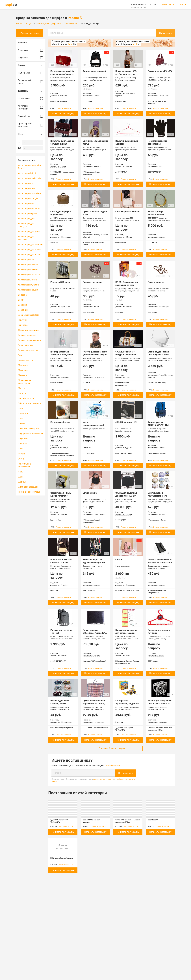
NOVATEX (86, 383)
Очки (20, 408)
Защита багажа (26, 345)
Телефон (58, 773)
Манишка (23, 370)
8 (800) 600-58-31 (139, 4)
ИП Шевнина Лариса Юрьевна (61, 728)
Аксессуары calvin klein (29, 178)
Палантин (23, 413)
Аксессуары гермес (27, 213)
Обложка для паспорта (29, 403)
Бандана (22, 295)
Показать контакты (63, 109)
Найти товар (56, 33)
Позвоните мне (125, 773)
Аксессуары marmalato (29, 193)
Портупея (22, 443)
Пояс (20, 448)
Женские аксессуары (28, 330)
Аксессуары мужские (28, 284)
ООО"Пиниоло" (120, 243)
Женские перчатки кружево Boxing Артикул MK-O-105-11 (95, 562)
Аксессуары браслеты (29, 208)
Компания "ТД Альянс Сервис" (94, 661)
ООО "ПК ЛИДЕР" (56, 383)
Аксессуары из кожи (28, 264)
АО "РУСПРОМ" (121, 172)
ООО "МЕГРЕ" (153, 312)
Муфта (21, 388)
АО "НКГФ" (54, 243)
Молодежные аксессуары (24, 382)
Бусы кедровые (156, 282)
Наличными (30, 73)
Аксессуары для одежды (30, 244)
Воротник (23, 310)
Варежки (22, 305)
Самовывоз (30, 98)
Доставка (30, 91)
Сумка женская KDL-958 (160, 71)
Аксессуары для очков (29, 249)
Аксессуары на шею (28, 290)
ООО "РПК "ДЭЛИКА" (58, 661)
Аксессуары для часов (29, 254)
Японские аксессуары (29, 492)
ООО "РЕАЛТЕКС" (154, 172)
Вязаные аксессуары (28, 315)
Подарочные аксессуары (30, 433)
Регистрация (168, 5)
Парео (21, 418)
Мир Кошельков (89, 590)
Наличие (30, 42)
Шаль (21, 477)
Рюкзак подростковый (94, 71)
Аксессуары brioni (27, 173)
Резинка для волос (92, 282)
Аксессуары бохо (26, 203)
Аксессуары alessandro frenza (29, 166)
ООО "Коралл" (153, 661)
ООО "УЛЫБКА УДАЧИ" (124, 453)
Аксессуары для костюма (26, 238)
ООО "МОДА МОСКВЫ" (58, 101)
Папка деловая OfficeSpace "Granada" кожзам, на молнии (94, 633)
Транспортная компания (30, 125)
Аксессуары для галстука (26, 225)
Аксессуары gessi (26, 188)
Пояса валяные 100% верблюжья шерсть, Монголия (126, 74)
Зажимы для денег (27, 335)
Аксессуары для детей (29, 231)
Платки (21, 423)
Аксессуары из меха (28, 269)
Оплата (30, 65)
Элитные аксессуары (28, 487)
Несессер (22, 393)
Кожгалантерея (25, 360)
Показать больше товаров (112, 748)
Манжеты (23, 365)
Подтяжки (23, 438)
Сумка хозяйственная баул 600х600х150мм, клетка (94, 703)
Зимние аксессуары (28, 350)
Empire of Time (55, 520)
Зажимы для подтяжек (29, 340)
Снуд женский (90, 493)
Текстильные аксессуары (24, 465)
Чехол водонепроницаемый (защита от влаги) (94, 425)
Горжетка (23, 325)
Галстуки (22, 320)
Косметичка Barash (60, 422)
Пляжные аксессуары (29, 428)
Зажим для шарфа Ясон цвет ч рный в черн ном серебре (160, 703)
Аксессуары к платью (29, 274)
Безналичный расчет (30, 81)
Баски (21, 300)
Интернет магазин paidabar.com (127, 590)
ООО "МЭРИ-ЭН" (89, 453)
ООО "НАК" (119, 312)
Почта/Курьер (30, 116)
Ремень (21, 453)
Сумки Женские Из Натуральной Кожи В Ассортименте (126, 355)
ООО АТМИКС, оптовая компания (95, 728)
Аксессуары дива (26, 218)
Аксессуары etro (26, 183)
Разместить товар (30, 33)
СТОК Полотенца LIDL (126, 422)
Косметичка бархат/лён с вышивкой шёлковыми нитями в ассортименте (63, 74)
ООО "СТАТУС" (120, 520)
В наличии (30, 50)
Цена (30, 134)
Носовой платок (26, 398)
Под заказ (30, 57)
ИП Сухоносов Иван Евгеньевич (62, 312)
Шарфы (22, 482)
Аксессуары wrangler (28, 198)
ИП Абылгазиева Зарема (157, 520)
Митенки (22, 375)
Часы (20, 471)
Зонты (21, 355)
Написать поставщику (63, 113)
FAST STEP (54, 590)
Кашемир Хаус (120, 101)
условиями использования (103, 779)
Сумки (21, 458)
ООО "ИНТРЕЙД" (89, 312)
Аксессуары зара (26, 259)
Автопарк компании (30, 107)
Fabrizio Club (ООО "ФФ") (157, 383)
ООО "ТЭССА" (153, 243)
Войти (183, 5)
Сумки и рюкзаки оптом (127, 211)
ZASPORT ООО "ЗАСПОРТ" (157, 453)
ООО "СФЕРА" (88, 101)
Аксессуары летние (27, 279)
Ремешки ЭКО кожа (60, 282)
